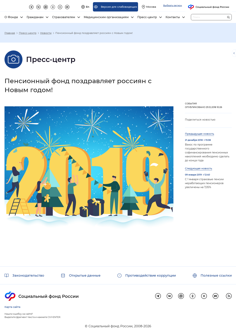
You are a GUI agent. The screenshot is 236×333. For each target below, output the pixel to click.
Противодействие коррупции (150, 275)
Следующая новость (198, 168)
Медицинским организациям (106, 17)
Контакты (173, 17)
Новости (46, 33)
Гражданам (35, 17)
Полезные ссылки (216, 275)
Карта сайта (12, 307)
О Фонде (11, 17)
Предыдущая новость (199, 133)
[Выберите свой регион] (189, 5)
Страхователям (63, 17)
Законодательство (28, 275)
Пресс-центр (147, 17)
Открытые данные (84, 275)
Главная (9, 33)
